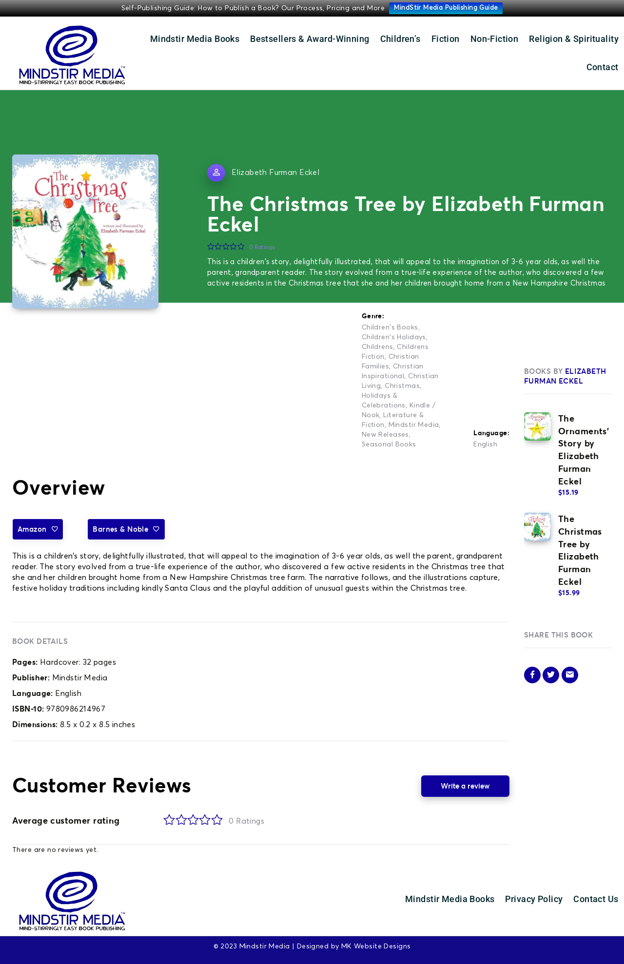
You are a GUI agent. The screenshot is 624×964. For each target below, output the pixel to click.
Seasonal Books (389, 444)
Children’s (400, 39)
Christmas (402, 386)
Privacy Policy (534, 899)
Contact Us (595, 899)
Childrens (377, 347)
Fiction (445, 39)
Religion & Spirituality (574, 39)
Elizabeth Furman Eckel (275, 172)
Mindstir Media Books (194, 39)
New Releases (385, 434)
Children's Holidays (394, 337)
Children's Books (390, 327)
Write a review (465, 785)
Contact (602, 67)
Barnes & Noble (126, 529)
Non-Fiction (494, 39)
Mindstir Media (414, 425)
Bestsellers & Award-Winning (309, 39)
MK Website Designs (376, 946)
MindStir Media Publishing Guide (446, 8)
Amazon (38, 529)
